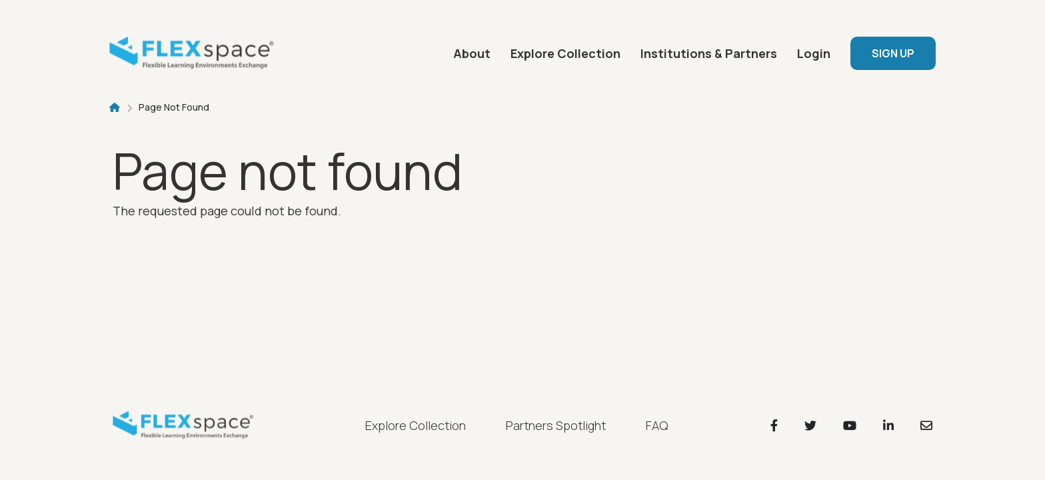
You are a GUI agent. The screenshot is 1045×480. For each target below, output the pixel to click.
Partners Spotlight (556, 425)
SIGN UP (893, 53)
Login (813, 53)
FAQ (657, 425)
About (472, 53)
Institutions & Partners (708, 53)
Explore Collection (565, 53)
